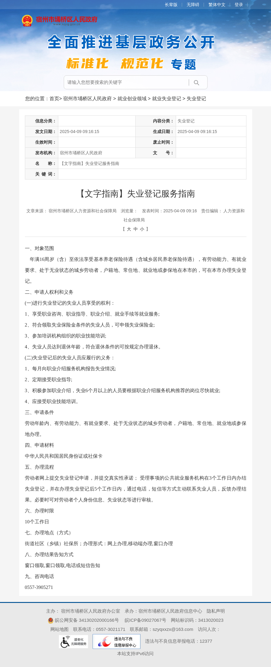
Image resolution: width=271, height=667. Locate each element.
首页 (54, 98)
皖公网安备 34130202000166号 (83, 620)
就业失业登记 (166, 98)
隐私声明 (216, 611)
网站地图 (59, 629)
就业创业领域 (132, 98)
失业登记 (196, 98)
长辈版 (171, 4)
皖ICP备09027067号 (145, 620)
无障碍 (193, 4)
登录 (239, 4)
